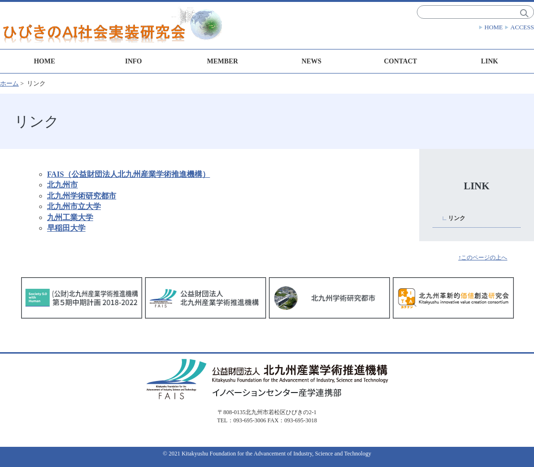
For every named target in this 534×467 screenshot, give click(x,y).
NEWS (311, 61)
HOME (494, 27)
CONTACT (400, 61)
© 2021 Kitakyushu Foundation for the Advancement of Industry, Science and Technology (267, 453)
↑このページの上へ (482, 257)
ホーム (9, 83)
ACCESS (522, 27)
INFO (133, 61)
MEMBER (222, 61)
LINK (489, 61)
